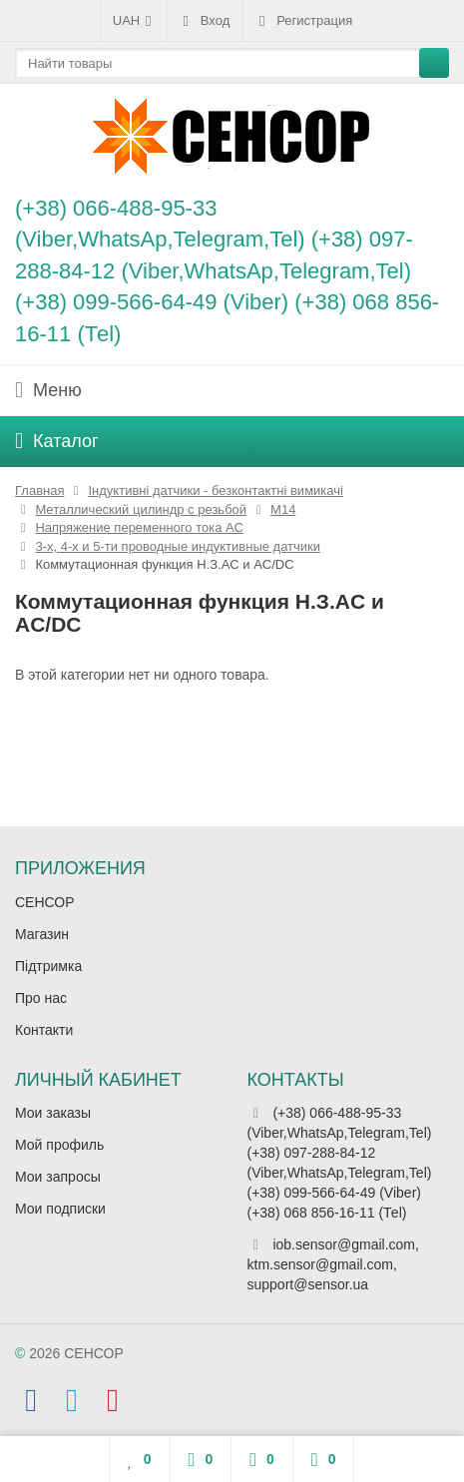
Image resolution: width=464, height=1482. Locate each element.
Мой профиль (59, 1145)
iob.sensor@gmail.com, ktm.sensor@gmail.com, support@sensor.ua (333, 1264)
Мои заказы (53, 1113)
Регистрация (303, 21)
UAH (133, 21)
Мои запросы (58, 1177)
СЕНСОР (45, 902)
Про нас (41, 998)
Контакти (44, 1030)
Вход (204, 21)
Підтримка (48, 966)
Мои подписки (60, 1209)
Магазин (42, 934)
